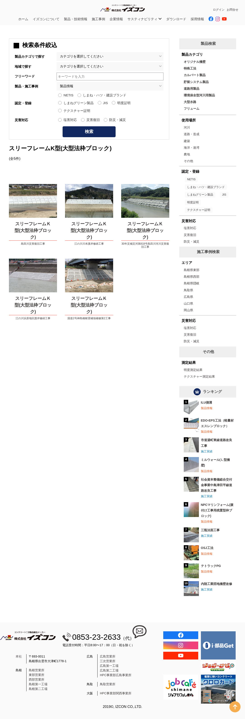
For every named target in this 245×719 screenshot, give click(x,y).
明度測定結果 (193, 370)
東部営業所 (36, 675)
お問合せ (232, 9)
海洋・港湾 (191, 147)
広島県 (188, 297)
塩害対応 (70, 120)
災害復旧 (93, 120)
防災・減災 (117, 120)
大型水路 (190, 102)
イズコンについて (46, 19)
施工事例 (98, 19)
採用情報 (197, 19)
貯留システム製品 (196, 82)
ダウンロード (176, 19)
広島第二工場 (109, 670)
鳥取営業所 (107, 684)
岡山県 (188, 310)
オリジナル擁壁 (195, 61)
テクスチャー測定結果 (199, 376)
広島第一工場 (109, 666)
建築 (187, 141)
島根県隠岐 (191, 283)
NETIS (68, 95)
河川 (187, 127)
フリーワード (25, 76)
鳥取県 (188, 290)
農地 (187, 154)
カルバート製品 (195, 75)
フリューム (191, 108)
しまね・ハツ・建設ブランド (104, 95)
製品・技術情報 (75, 19)
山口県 (188, 303)
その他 (188, 161)
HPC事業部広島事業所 (115, 675)
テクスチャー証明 (76, 111)
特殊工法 (190, 68)
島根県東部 (191, 270)
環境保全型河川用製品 (199, 95)
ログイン (219, 9)
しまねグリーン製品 (78, 103)
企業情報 (116, 19)
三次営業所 (107, 661)
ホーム (23, 19)
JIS (105, 103)
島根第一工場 (38, 684)
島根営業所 (36, 670)
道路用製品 (191, 88)
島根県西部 (191, 276)
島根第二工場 (38, 689)
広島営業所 (107, 656)
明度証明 (124, 103)
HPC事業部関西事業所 (115, 693)
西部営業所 (36, 679)
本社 (19, 656)
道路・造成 (191, 134)
